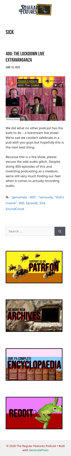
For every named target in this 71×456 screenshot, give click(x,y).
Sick (42, 203)
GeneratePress (38, 450)
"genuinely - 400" (23, 197)
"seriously (45, 197)
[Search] (60, 231)
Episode (32, 203)
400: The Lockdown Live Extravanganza (25, 57)
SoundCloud (15, 209)
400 (21, 203)
